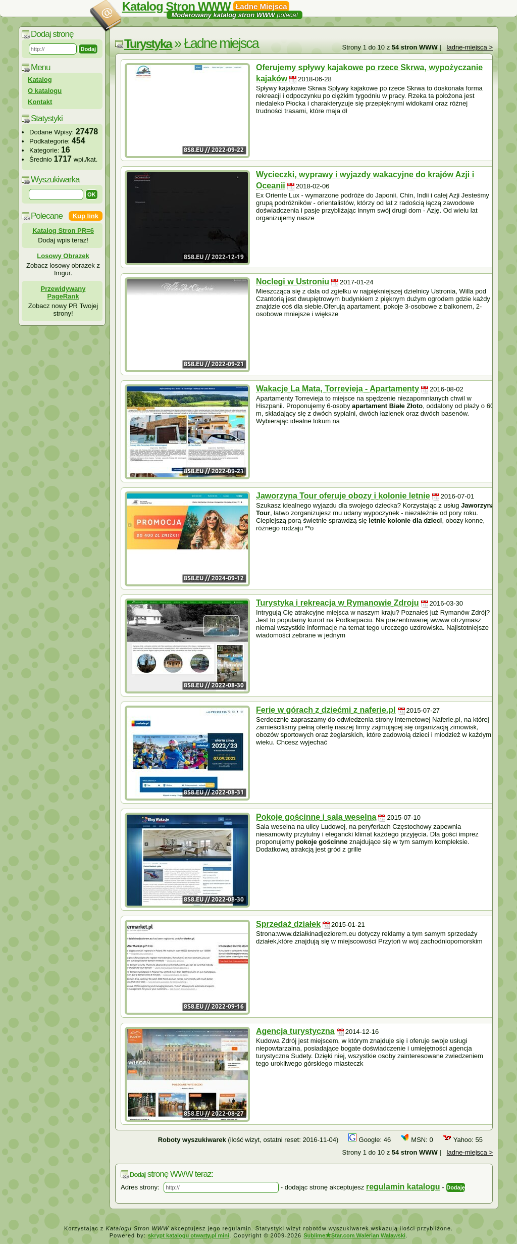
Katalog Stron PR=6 (63, 230)
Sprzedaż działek (288, 924)
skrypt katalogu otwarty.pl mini (188, 1235)
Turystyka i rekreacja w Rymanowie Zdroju (337, 603)
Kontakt (40, 102)
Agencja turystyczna (295, 1031)
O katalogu (45, 90)
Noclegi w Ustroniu (292, 281)
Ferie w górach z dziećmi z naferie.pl (326, 710)
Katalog (40, 79)
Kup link (85, 216)
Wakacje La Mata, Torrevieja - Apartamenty (337, 388)
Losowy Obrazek (63, 256)
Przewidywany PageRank (63, 292)
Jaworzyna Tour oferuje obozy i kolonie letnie (343, 495)
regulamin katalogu (403, 1186)
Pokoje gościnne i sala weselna (316, 817)
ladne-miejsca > (470, 47)
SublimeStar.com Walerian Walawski (354, 1235)
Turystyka (148, 44)
